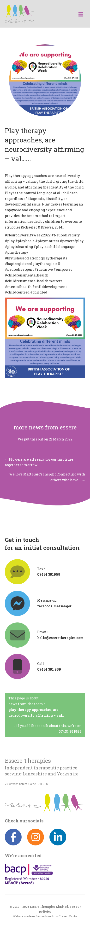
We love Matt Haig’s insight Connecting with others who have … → (47, 477)
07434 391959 (70, 731)
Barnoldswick (45, 916)
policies (45, 911)
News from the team (25, 704)
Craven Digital (68, 916)
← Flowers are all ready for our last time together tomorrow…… (39, 462)
